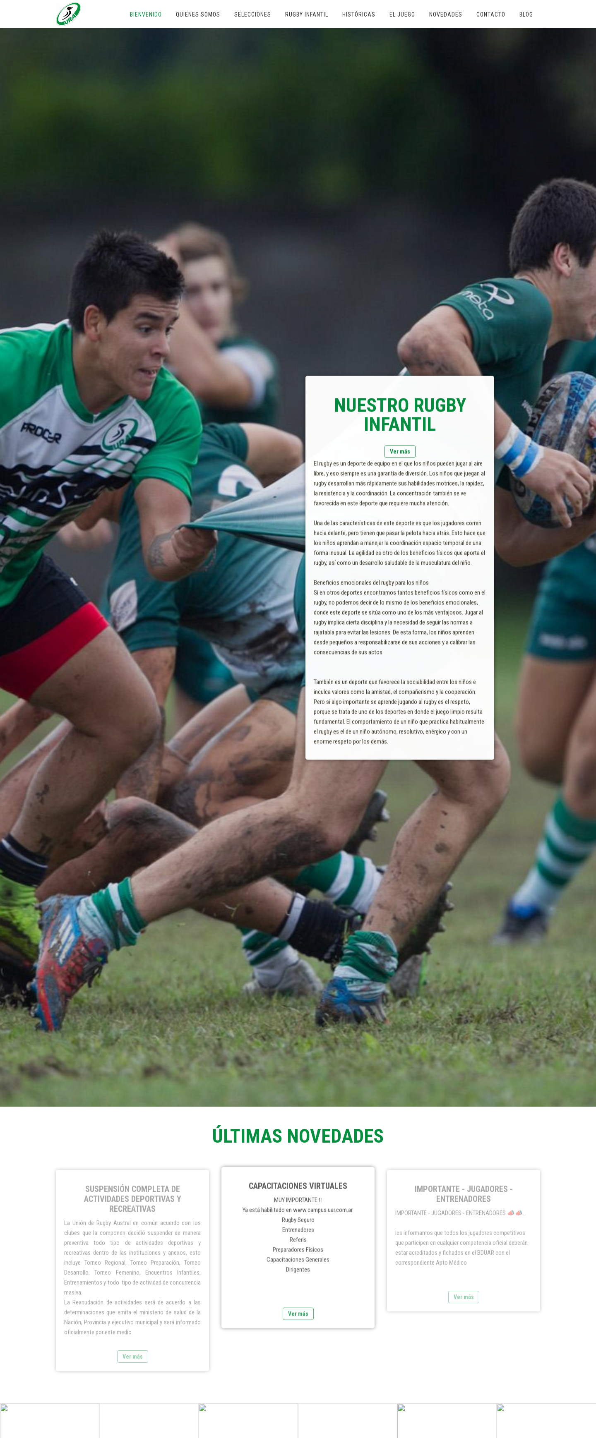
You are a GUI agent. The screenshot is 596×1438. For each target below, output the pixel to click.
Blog (526, 14)
